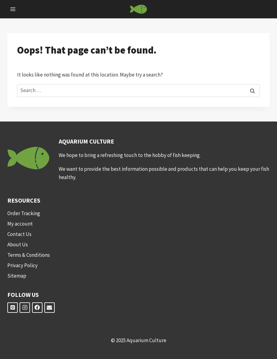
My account (20, 223)
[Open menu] (13, 9)
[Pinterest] (12, 307)
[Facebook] (37, 307)
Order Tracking (23, 213)
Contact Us (19, 234)
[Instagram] (25, 307)
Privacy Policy (22, 265)
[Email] (49, 307)
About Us (17, 244)
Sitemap (16, 275)
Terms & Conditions (28, 255)
